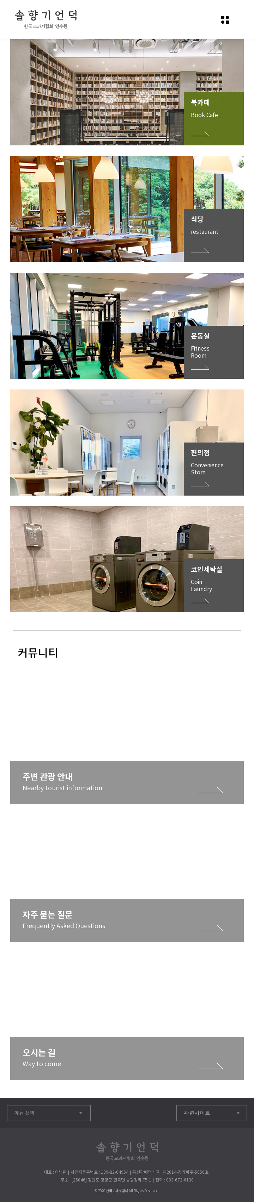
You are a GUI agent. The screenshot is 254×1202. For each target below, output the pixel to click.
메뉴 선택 (24, 1112)
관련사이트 (197, 1113)
